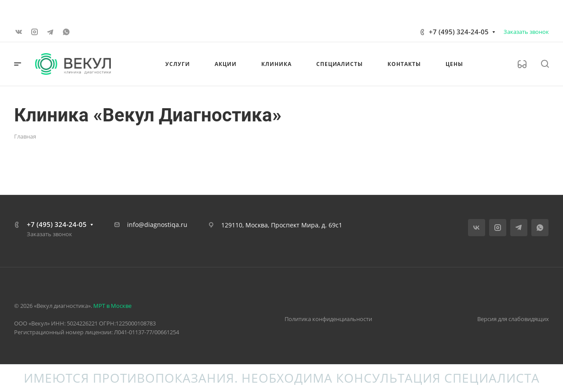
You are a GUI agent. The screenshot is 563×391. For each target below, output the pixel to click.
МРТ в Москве (112, 306)
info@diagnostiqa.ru (157, 224)
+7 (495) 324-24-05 (459, 31)
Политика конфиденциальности (328, 319)
